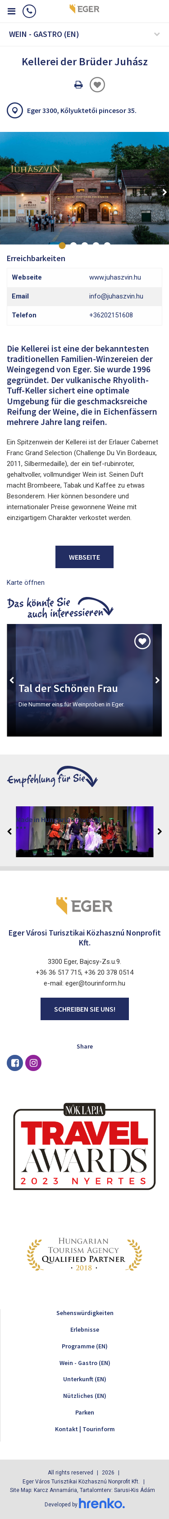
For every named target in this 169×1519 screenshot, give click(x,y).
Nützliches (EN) (84, 1396)
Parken (84, 1412)
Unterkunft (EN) (84, 1379)
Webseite (84, 556)
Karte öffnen (26, 583)
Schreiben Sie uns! (84, 1008)
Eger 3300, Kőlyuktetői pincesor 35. (82, 110)
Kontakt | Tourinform (85, 1429)
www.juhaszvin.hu (115, 277)
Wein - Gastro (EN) (84, 1363)
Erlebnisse (84, 1329)
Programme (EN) (85, 1346)
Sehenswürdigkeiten (85, 1313)
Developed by (85, 1504)
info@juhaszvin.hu (116, 296)
